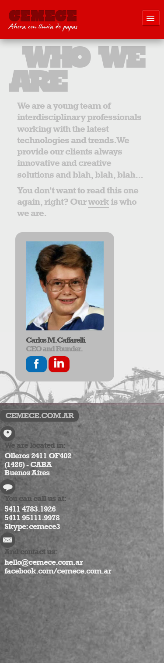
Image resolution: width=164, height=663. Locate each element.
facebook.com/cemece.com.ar (57, 571)
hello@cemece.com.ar (43, 562)
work (98, 201)
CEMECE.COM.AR (39, 415)
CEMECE (43, 21)
